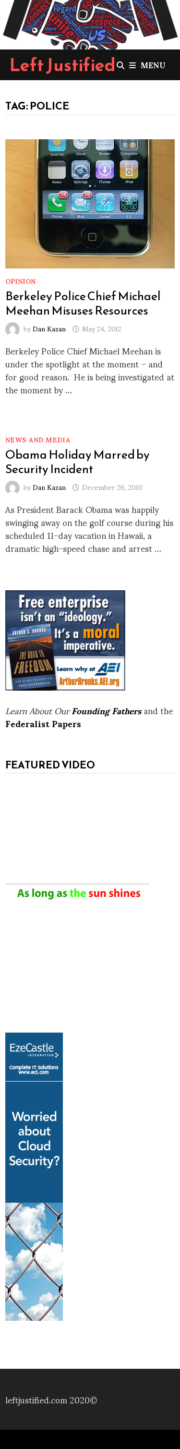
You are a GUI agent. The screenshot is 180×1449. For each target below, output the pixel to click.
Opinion (20, 281)
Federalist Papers (43, 723)
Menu (147, 64)
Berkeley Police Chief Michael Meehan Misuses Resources (83, 303)
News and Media (38, 439)
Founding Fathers (106, 710)
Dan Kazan (49, 328)
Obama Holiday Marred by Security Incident (77, 461)
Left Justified (63, 65)
